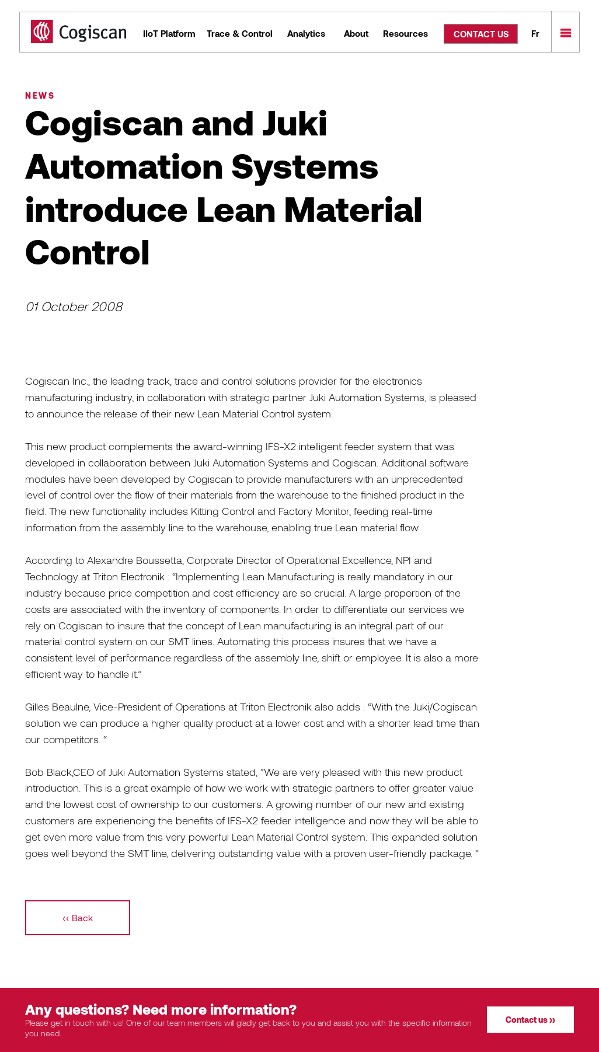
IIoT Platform (169, 33)
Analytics (306, 33)
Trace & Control (240, 33)
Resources (405, 33)
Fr (535, 33)
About (356, 33)
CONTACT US (481, 34)
